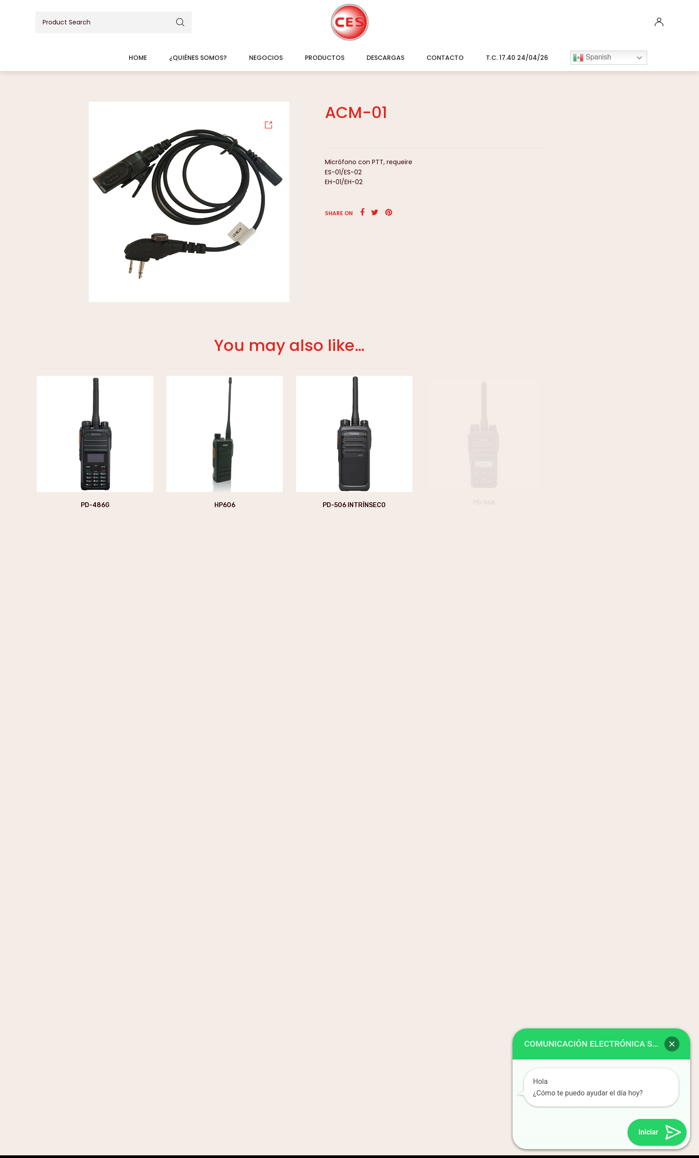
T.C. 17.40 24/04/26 (517, 57)
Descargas (385, 57)
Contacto (445, 57)
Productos (324, 57)
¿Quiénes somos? (198, 57)
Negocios (266, 57)
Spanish (592, 57)
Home (138, 57)
